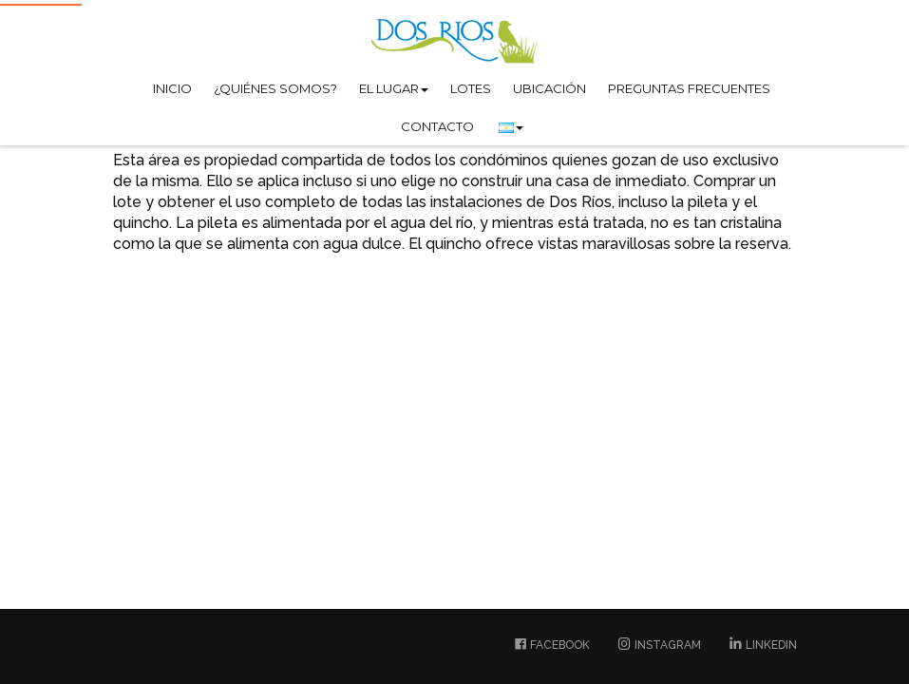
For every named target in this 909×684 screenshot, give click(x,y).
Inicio (172, 88)
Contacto (437, 126)
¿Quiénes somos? (275, 88)
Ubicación (549, 88)
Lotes (470, 88)
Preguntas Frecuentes (689, 88)
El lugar (393, 88)
